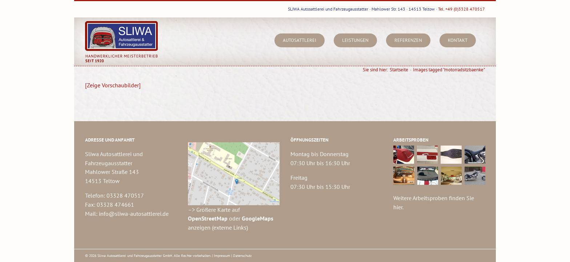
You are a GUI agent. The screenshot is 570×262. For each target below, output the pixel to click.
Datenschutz (242, 255)
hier (397, 207)
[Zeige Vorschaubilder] (113, 85)
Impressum (222, 255)
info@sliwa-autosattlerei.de (134, 213)
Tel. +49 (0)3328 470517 (461, 9)
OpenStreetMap (208, 218)
